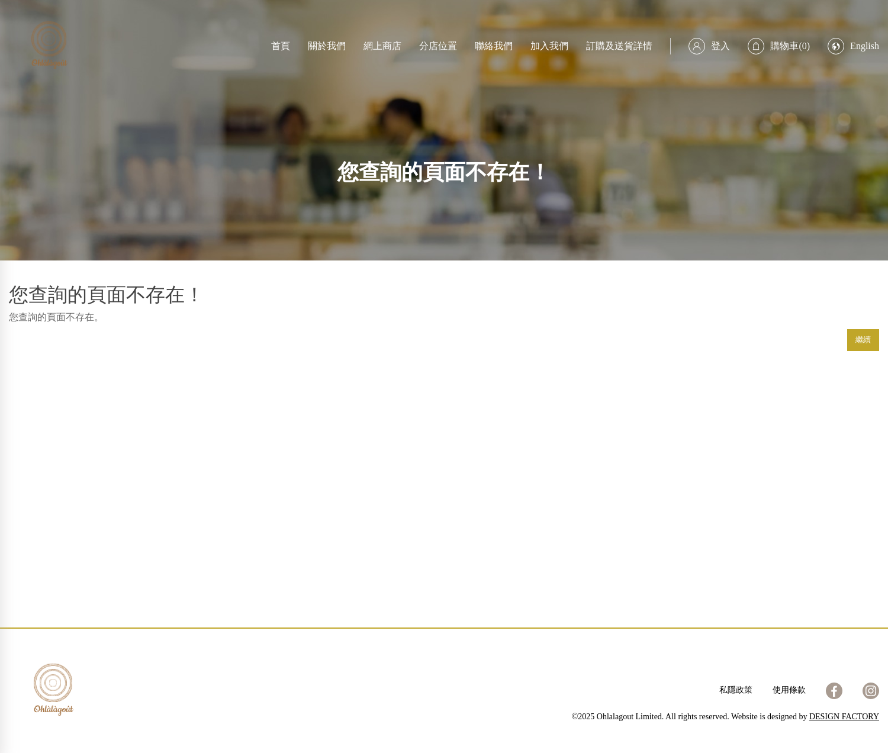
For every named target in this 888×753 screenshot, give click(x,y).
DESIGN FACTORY (844, 716)
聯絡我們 (494, 46)
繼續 (863, 339)
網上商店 (382, 46)
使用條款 (789, 690)
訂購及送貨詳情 (619, 46)
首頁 (280, 46)
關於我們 (327, 46)
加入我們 (549, 46)
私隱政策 (735, 690)
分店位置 (438, 46)
